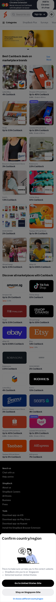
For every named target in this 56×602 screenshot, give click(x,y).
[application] (48, 594)
